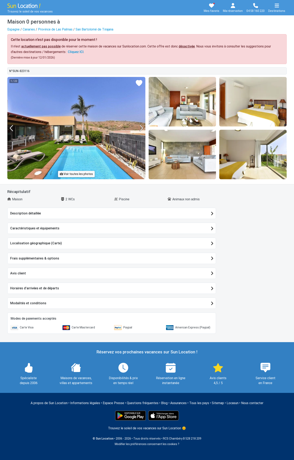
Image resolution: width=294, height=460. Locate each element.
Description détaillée (25, 213)
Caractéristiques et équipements (34, 228)
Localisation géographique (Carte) (36, 243)
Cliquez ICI (76, 52)
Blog (164, 403)
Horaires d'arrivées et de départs (34, 288)
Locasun (232, 403)
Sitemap (218, 403)
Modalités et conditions (28, 303)
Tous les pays (199, 403)
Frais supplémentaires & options (34, 258)
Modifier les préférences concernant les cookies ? (147, 444)
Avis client (18, 273)
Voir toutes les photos (76, 174)
